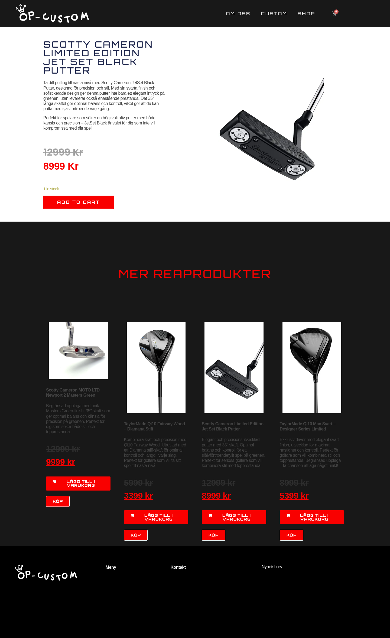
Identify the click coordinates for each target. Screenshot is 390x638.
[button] (78, 483)
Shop (306, 13)
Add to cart (78, 202)
